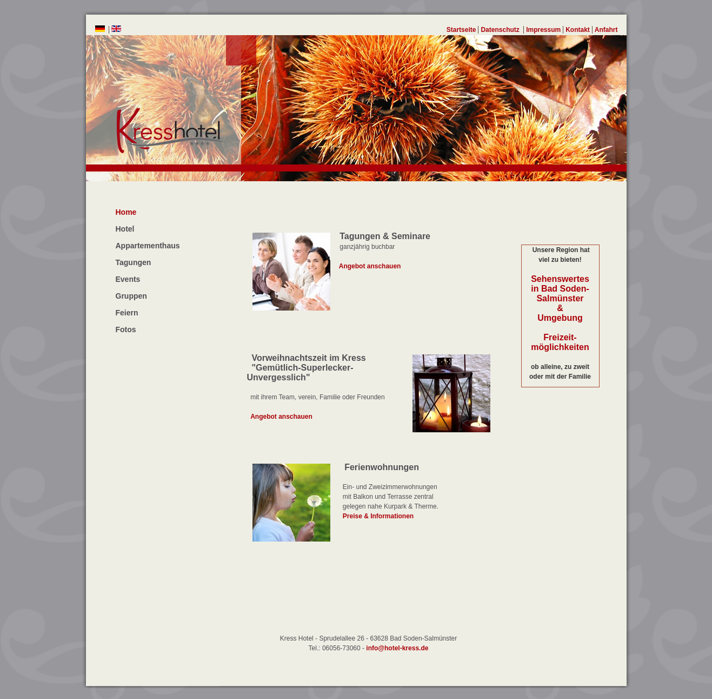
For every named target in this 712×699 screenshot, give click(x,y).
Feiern (127, 312)
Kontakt (577, 30)
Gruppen (131, 296)
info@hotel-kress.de (397, 648)
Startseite (461, 30)
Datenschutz (501, 30)
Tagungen (133, 262)
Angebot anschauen (365, 266)
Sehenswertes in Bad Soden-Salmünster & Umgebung (560, 298)
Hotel (125, 229)
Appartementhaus (148, 245)
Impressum (543, 30)
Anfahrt (606, 30)
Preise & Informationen (372, 516)
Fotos (126, 329)
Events (128, 279)
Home (126, 212)
